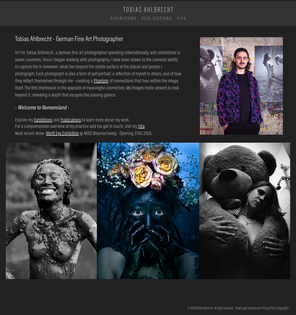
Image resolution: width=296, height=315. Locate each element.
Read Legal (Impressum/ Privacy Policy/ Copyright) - (263, 308)
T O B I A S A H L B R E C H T (148, 9)
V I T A (181, 18)
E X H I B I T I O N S (123, 18)
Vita (141, 126)
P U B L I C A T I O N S (156, 18)
